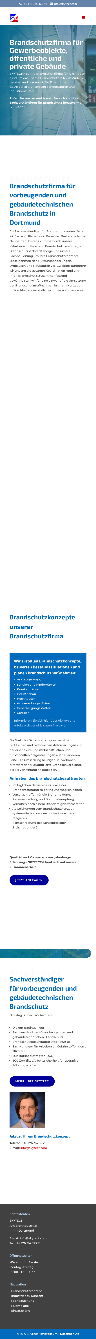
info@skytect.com (33, 1148)
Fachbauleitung (23, 1300)
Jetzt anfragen (29, 880)
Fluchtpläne (20, 1306)
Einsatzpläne (20, 1310)
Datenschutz (69, 1334)
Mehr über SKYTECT (32, 1081)
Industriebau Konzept (27, 1296)
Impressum (49, 1334)
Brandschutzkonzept (26, 1291)
